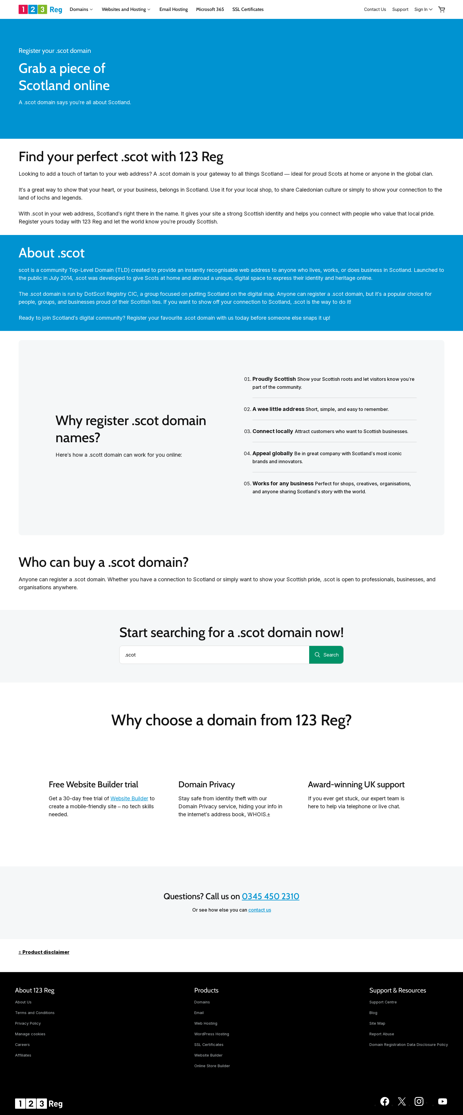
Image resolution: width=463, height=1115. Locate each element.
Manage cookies (30, 1034)
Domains (202, 1002)
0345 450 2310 (270, 896)
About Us (23, 1002)
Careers (22, 1044)
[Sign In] (424, 9)
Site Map (377, 1023)
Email (199, 1012)
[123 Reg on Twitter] (402, 1105)
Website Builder (129, 798)
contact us (259, 910)
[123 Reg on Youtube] (442, 1105)
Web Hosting (205, 1023)
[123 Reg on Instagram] (419, 1105)
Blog (373, 1012)
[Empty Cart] (441, 9)
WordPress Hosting (211, 1034)
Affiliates (23, 1055)
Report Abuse (381, 1034)
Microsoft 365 (210, 9)
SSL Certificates (248, 9)
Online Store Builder (212, 1066)
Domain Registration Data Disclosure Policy (408, 1044)
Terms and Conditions (35, 1012)
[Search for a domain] (326, 655)
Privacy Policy (28, 1023)
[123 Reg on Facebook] (384, 1105)
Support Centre (383, 1002)
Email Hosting (173, 9)
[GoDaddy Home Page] (39, 1103)
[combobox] (214, 655)
